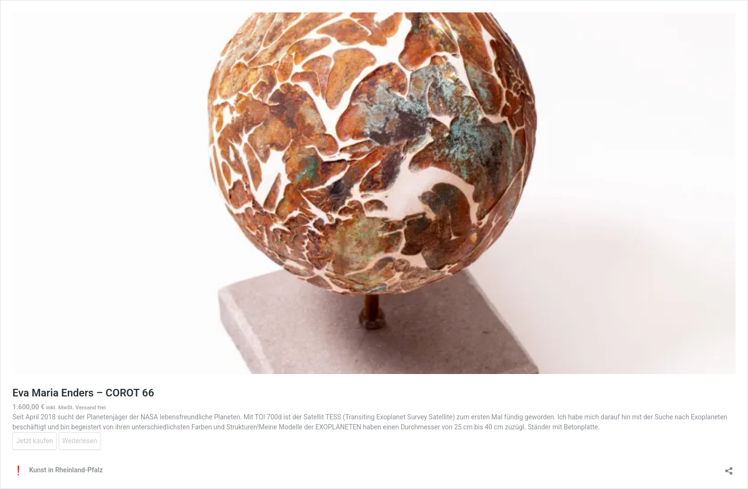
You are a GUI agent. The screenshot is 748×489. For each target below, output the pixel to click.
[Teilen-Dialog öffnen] (729, 467)
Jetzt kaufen (34, 441)
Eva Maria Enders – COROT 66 (83, 393)
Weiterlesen (79, 441)
